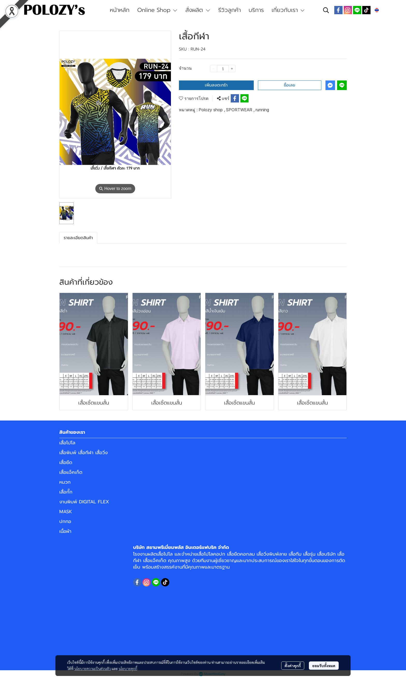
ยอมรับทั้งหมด (323, 665)
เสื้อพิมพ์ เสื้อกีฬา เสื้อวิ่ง (83, 452)
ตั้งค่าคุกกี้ (293, 665)
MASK (65, 511)
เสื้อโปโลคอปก (211, 554)
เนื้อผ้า (65, 531)
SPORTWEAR (240, 109)
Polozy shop (212, 109)
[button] (326, 10)
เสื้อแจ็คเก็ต (70, 472)
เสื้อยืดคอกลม (241, 554)
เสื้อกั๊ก (65, 492)
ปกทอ (65, 521)
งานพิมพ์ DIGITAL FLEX (84, 501)
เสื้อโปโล (67, 442)
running (262, 109)
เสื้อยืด (65, 462)
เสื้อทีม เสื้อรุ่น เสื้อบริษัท (312, 554)
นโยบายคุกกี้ (128, 668)
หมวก (65, 482)
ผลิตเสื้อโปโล (160, 554)
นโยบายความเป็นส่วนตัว (92, 668)
